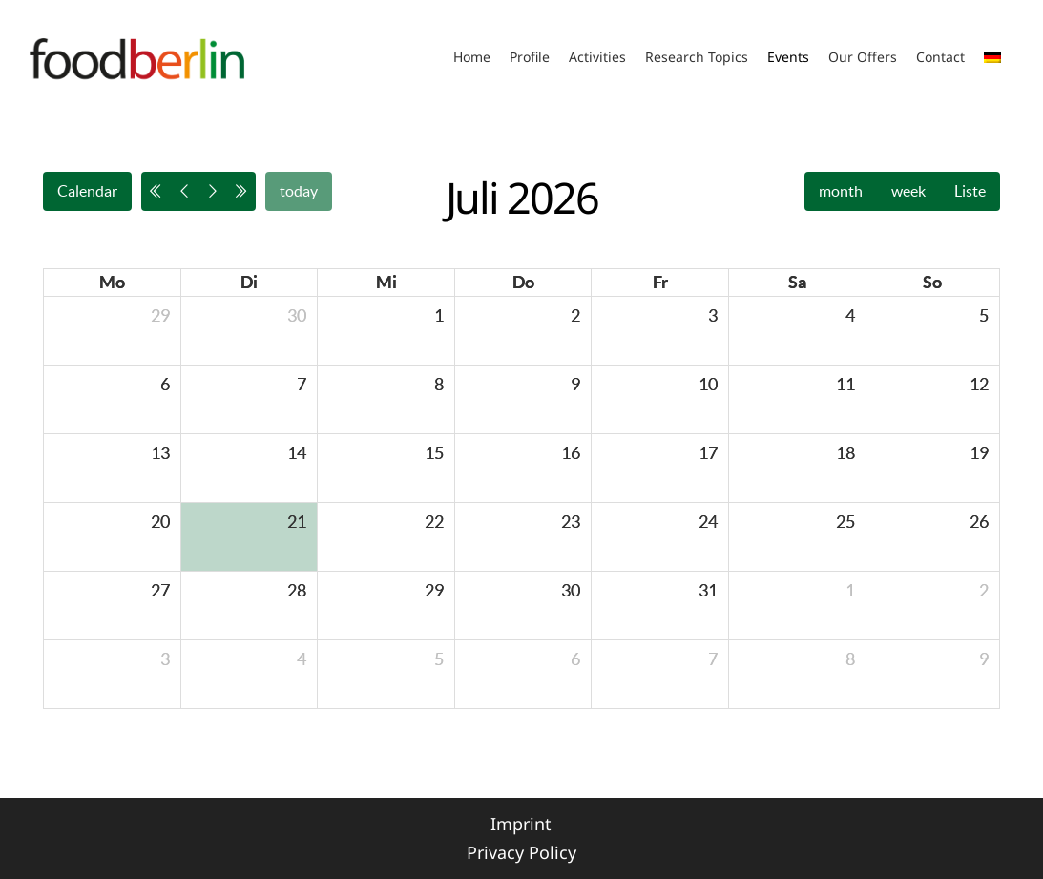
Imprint (521, 823)
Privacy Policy (521, 852)
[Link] (137, 57)
